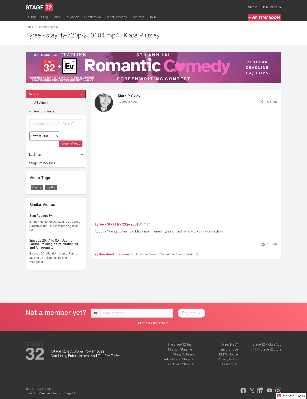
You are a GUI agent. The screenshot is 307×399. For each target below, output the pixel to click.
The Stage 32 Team (181, 344)
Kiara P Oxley (129, 96)
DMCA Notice (228, 354)
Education (72, 17)
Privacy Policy (228, 359)
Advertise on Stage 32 (179, 359)
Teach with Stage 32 (180, 364)
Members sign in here (153, 323)
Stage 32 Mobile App (267, 344)
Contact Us (230, 364)
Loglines (56, 154)
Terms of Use (228, 349)
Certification (92, 17)
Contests (138, 17)
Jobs (56, 17)
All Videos (38, 103)
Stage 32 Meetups (56, 163)
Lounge (31, 17)
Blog (44, 17)
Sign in (252, 7)
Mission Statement (181, 349)
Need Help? (230, 344)
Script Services (116, 17)
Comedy (36, 187)
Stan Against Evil (41, 215)
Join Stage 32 (271, 7)
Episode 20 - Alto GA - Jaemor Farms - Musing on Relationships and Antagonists (53, 244)
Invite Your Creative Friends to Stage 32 (50, 393)
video (134, 101)
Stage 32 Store (271, 349)
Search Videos (70, 143)
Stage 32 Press (184, 354)
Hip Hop (51, 187)
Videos (56, 94)
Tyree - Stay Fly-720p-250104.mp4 (123, 224)
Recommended (42, 111)
